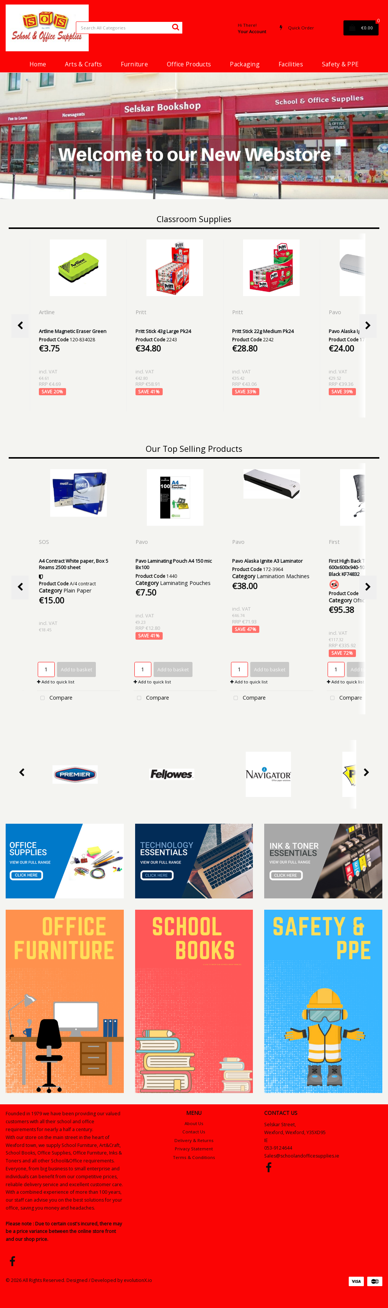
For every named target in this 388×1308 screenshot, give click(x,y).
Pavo (336, 312)
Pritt (141, 312)
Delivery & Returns (194, 1140)
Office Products (189, 64)
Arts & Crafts (83, 64)
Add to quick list (55, 682)
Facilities (291, 64)
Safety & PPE (340, 64)
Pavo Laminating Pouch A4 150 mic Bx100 (173, 564)
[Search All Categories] (129, 27)
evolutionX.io (138, 1280)
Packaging (245, 64)
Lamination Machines (283, 576)
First (335, 541)
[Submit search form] (175, 26)
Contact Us (193, 1132)
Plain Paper (77, 590)
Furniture (134, 64)
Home (37, 64)
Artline (47, 312)
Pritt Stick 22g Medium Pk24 (263, 331)
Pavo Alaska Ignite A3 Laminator (267, 560)
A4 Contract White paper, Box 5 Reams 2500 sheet (73, 564)
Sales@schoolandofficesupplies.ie (301, 1156)
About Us (194, 1123)
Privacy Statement (194, 1148)
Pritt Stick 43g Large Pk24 (163, 331)
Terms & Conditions (194, 1157)
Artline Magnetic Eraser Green (72, 331)
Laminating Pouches (185, 582)
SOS (45, 541)
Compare (54, 698)
